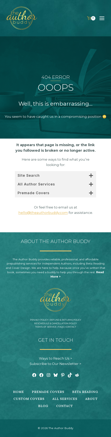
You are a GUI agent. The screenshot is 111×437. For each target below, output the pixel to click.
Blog (43, 406)
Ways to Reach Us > (55, 358)
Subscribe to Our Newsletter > (55, 364)
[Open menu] (103, 18)
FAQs (61, 326)
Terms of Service (45, 326)
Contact (71, 326)
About (91, 399)
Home (18, 392)
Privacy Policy (39, 319)
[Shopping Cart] (91, 18)
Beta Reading (85, 392)
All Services (64, 399)
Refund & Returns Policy (65, 319)
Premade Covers (48, 392)
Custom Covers (29, 399)
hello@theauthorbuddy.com (43, 213)
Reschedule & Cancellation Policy (55, 323)
